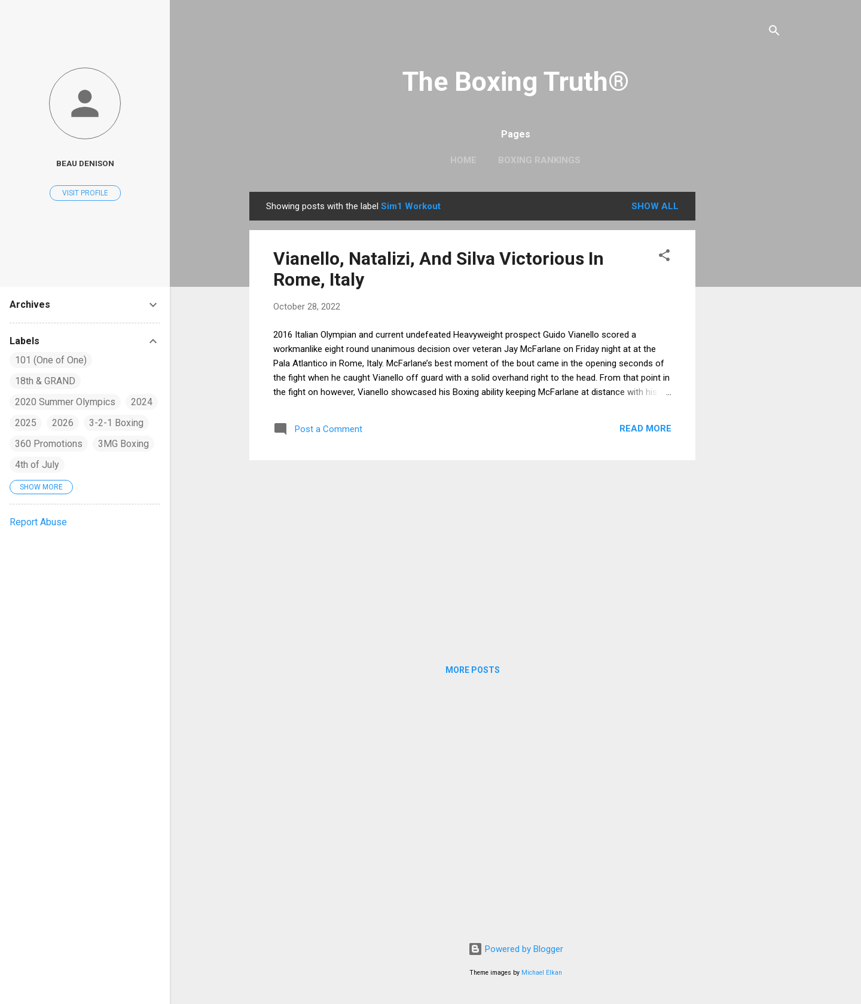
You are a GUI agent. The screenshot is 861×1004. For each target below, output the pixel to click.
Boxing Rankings (539, 160)
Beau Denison (85, 163)
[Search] (774, 32)
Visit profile (85, 193)
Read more (645, 428)
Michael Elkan (541, 973)
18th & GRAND (45, 381)
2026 (63, 422)
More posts (472, 670)
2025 (25, 422)
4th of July (37, 464)
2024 (141, 402)
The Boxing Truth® (515, 81)
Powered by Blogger (515, 949)
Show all (655, 206)
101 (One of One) (51, 360)
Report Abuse (38, 522)
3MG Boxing (123, 443)
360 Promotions (49, 443)
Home (463, 160)
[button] (664, 257)
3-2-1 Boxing (116, 422)
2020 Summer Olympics (65, 402)
